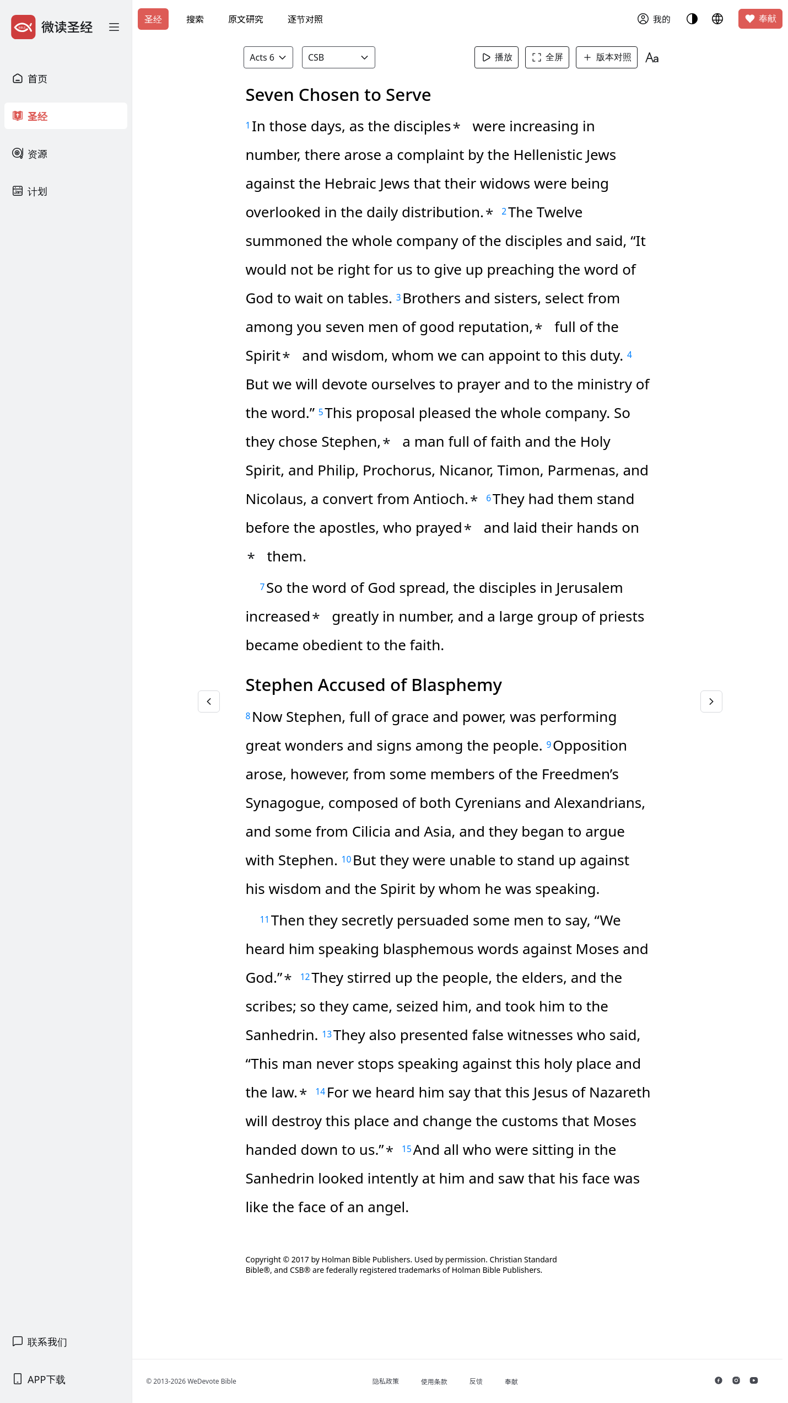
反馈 (484, 1381)
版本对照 (610, 57)
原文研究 (245, 19)
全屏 (550, 57)
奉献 (760, 18)
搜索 (195, 19)
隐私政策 (394, 1381)
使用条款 (442, 1381)
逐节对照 (305, 19)
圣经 (153, 19)
